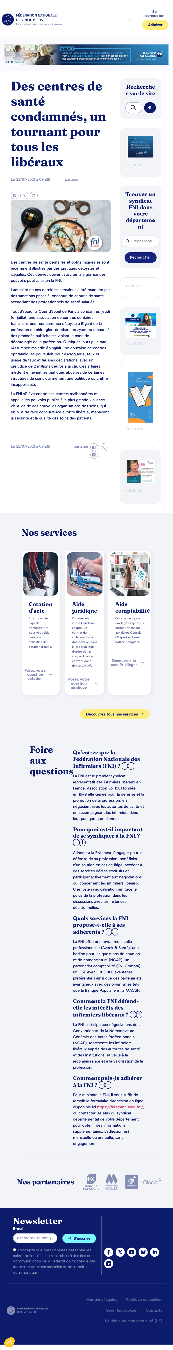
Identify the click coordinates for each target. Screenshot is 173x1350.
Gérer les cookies (121, 1310)
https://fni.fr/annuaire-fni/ (120, 1107)
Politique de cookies (144, 1299)
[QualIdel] (141, 481)
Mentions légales (101, 1299)
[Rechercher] (150, 107)
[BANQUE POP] (140, 156)
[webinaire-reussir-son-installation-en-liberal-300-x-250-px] (140, 336)
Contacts (154, 1310)
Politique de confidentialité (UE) (133, 1320)
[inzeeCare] (140, 421)
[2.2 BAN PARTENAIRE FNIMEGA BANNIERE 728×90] (86, 63)
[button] (129, 19)
